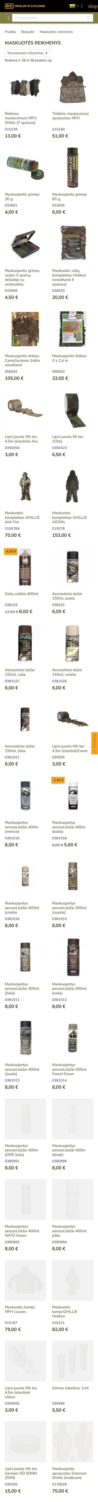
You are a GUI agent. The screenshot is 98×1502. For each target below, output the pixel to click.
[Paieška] (52, 18)
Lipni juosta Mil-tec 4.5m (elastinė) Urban (21, 1392)
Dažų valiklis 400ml (21, 593)
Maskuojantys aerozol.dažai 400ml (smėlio (22, 908)
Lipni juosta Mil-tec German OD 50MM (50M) (21, 1473)
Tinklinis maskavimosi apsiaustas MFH (70, 116)
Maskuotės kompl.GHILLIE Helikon (64, 1312)
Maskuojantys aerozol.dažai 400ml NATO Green (22, 1231)
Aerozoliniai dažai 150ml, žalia (20, 748)
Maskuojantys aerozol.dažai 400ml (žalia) (22, 989)
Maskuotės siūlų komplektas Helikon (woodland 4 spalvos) (69, 277)
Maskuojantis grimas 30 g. (22, 196)
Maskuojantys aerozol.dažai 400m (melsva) (21, 827)
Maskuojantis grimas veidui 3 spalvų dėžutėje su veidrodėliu (22, 277)
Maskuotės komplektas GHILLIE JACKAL (69, 517)
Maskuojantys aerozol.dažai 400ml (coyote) (69, 908)
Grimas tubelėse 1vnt (70, 1387)
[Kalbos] (74, 6)
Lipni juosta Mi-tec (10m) (67, 439)
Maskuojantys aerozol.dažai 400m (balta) (68, 827)
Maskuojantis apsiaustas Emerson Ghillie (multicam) (69, 1473)
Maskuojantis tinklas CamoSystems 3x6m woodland (22, 360)
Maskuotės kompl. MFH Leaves (20, 1309)
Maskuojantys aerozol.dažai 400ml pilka (69, 1231)
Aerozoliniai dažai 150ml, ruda (20, 672)
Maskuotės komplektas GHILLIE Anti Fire (22, 517)
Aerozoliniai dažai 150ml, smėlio (67, 672)
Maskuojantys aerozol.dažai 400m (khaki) (68, 1150)
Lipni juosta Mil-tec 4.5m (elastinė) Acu (21, 439)
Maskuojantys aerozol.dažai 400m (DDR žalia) (21, 1150)
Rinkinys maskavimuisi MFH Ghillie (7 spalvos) (21, 118)
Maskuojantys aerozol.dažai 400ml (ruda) (69, 989)
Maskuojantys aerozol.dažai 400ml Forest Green (69, 1069)
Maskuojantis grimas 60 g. (69, 196)
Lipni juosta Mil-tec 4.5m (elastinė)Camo (70, 748)
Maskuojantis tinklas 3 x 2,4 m (69, 358)
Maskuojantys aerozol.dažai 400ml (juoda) (22, 1069)
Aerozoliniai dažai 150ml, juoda (67, 596)
